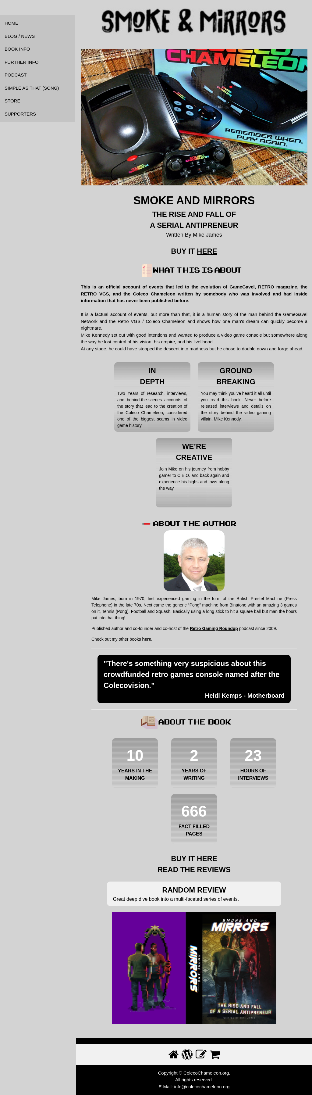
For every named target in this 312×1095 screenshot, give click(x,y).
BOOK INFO (17, 49)
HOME (11, 23)
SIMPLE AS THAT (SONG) (32, 88)
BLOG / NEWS (20, 36)
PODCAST (16, 74)
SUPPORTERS (20, 113)
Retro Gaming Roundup (214, 628)
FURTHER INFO (21, 62)
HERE (207, 251)
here (146, 639)
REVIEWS (214, 869)
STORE (12, 100)
